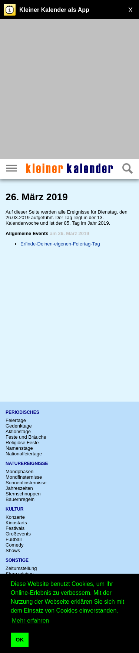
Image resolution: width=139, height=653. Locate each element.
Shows (13, 550)
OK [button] (20, 640)
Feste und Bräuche (26, 437)
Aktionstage (18, 431)
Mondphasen (19, 471)
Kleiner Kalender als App (54, 10)
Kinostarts (16, 522)
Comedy (14, 545)
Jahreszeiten (19, 488)
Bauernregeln (20, 499)
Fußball (13, 539)
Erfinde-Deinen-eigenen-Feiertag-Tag (60, 244)
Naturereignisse (27, 463)
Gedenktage (19, 426)
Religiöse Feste (22, 442)
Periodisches (22, 412)
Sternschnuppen (23, 494)
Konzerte (15, 517)
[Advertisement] (69, 89)
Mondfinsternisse (24, 477)
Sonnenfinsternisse (26, 482)
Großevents (18, 534)
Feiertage (16, 420)
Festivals (15, 528)
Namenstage (19, 448)
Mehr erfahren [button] (30, 620)
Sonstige (17, 560)
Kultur (14, 509)
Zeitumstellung (21, 568)
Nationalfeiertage (24, 453)
